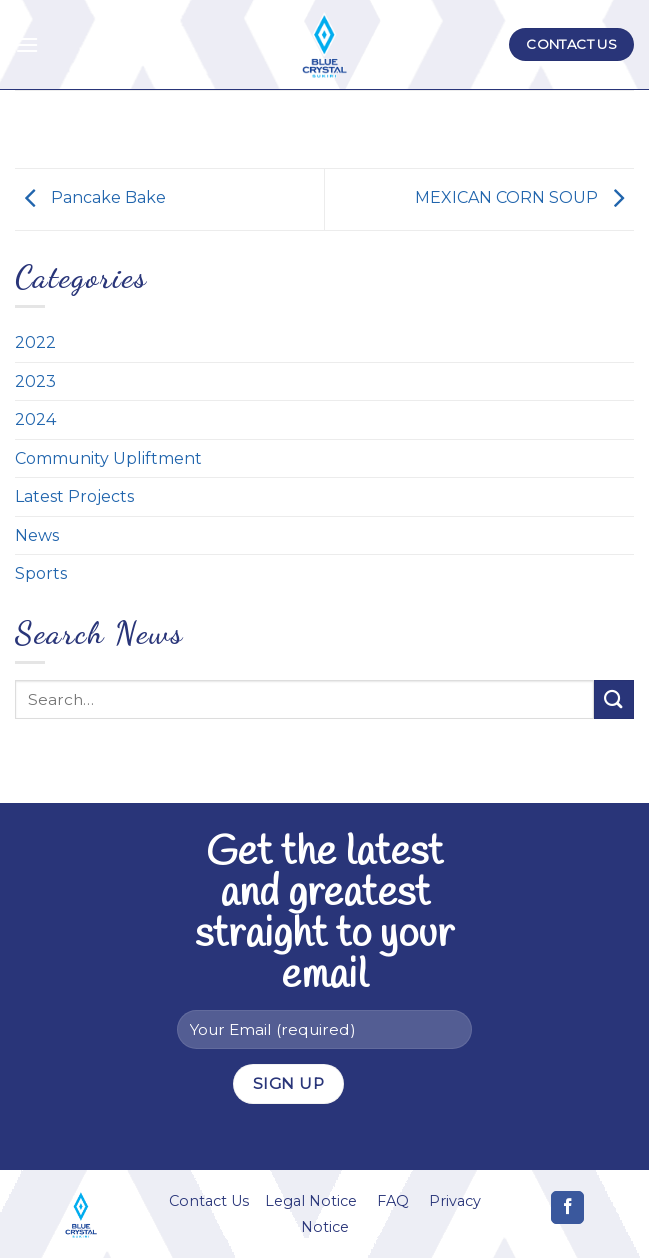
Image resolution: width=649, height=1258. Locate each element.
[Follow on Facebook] (567, 1208)
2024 (35, 419)
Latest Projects (74, 496)
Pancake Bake (90, 198)
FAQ (393, 1201)
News (37, 535)
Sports (41, 573)
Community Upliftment (108, 458)
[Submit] (614, 699)
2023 (35, 381)
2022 (35, 342)
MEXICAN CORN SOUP (524, 198)
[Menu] (27, 44)
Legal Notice (311, 1201)
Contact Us (209, 1201)
